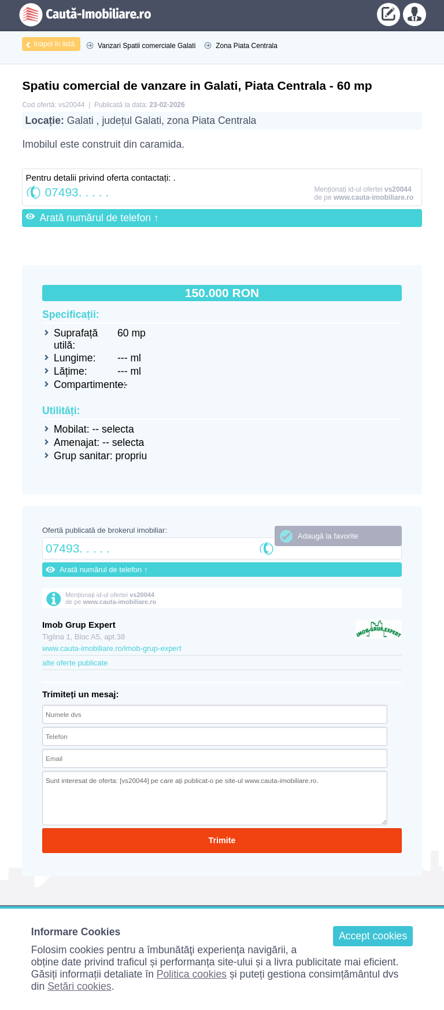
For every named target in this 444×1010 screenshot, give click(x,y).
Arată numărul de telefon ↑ (98, 218)
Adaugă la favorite (328, 536)
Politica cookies (192, 974)
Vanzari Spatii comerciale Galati (146, 46)
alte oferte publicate (75, 662)
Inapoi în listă (54, 44)
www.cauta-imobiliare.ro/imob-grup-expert (112, 648)
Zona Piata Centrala (247, 46)
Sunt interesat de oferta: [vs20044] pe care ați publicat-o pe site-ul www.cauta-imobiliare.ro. (214, 798)
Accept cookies (373, 936)
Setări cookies (79, 986)
